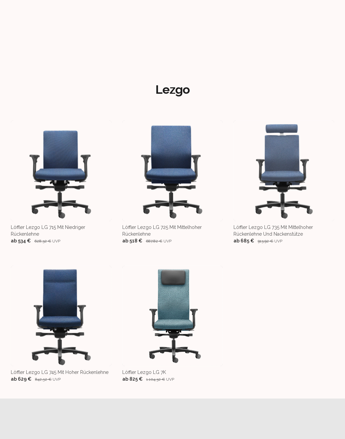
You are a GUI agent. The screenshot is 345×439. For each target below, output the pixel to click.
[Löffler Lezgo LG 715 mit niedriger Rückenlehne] (61, 182)
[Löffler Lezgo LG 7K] (172, 324)
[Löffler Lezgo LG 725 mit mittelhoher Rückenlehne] (172, 182)
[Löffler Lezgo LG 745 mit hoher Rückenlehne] (61, 324)
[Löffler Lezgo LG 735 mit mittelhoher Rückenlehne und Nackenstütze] (283, 182)
